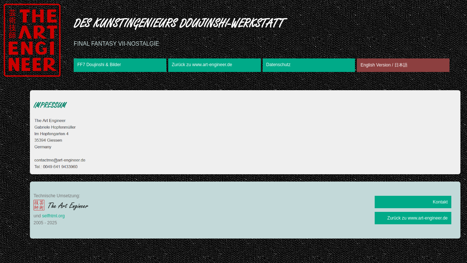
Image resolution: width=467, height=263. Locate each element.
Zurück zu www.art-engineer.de (202, 64)
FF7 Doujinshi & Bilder (99, 64)
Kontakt (440, 202)
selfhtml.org (53, 215)
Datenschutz (278, 64)
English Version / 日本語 (384, 65)
